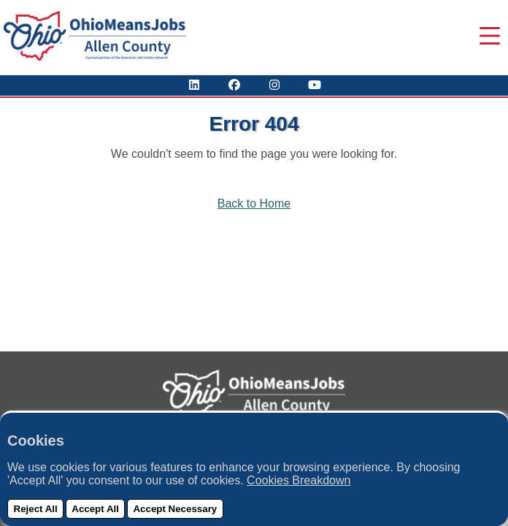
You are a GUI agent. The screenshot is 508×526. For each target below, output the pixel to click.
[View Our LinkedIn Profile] (194, 85)
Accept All (95, 508)
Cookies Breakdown (298, 480)
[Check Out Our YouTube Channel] (314, 85)
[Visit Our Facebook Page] (234, 85)
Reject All (36, 508)
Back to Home (254, 203)
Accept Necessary (175, 508)
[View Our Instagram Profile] (274, 85)
